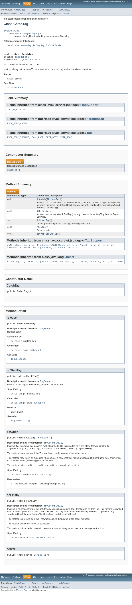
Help (69, 3)
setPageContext (42, 252)
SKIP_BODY (52, 140)
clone (10, 267)
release (41, 231)
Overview (5, 3)
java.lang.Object (11, 31)
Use (35, 3)
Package (17, 3)
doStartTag (43, 224)
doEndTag (29, 250)
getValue (95, 250)
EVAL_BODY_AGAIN (17, 125)
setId (27, 252)
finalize (32, 267)
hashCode (57, 267)
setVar (40, 238)
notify (69, 267)
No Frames (47, 10)
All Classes (64, 10)
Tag (42, 45)
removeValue (14, 252)
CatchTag (12, 172)
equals (20, 267)
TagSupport (22, 57)
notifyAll (81, 267)
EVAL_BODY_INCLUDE (18, 140)
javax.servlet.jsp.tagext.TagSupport (26, 33)
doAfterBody (14, 250)
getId (70, 250)
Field (21, 13)
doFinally (42, 214)
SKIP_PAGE (66, 140)
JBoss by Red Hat (23, 602)
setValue (73, 252)
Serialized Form (15, 89)
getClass (45, 267)
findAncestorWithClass (50, 250)
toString (95, 267)
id (8, 111)
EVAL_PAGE (37, 140)
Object (69, 262)
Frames (35, 10)
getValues (108, 250)
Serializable (13, 45)
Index (62, 3)
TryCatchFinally (53, 45)
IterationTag (26, 45)
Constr (27, 13)
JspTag (36, 45)
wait (105, 267)
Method (35, 13)
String (50, 238)
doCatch (41, 202)
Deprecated (51, 3)
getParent (81, 250)
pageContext (19, 111)
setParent (59, 252)
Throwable (53, 202)
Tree (41, 3)
